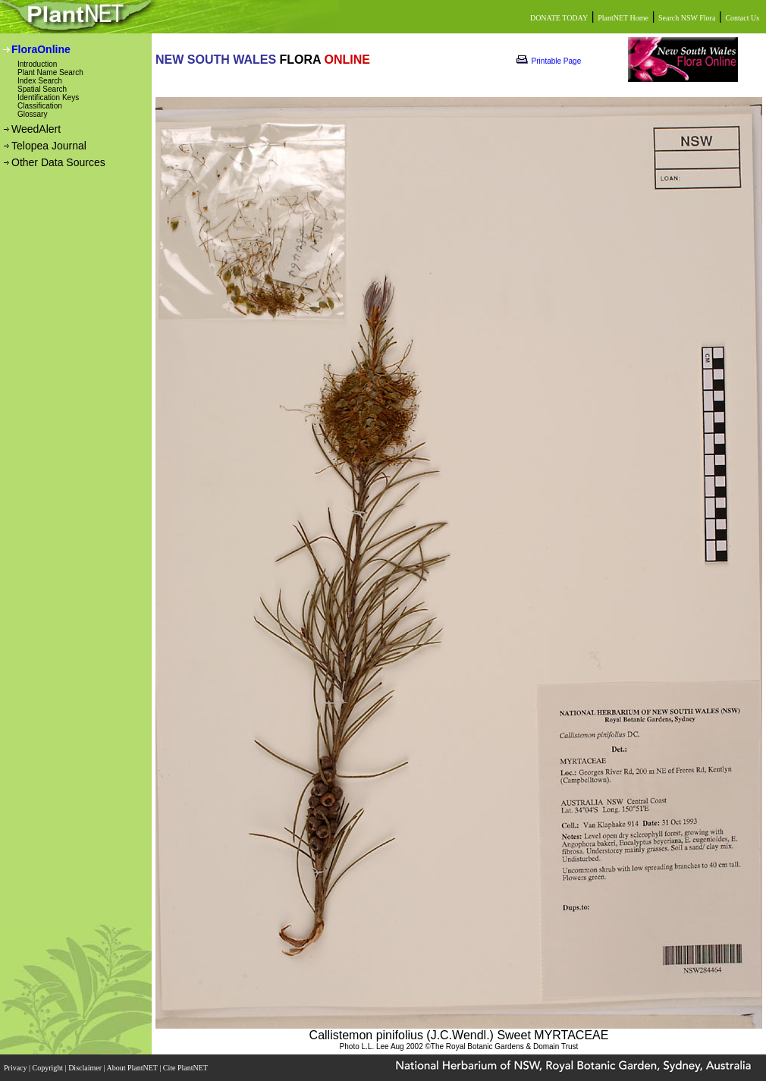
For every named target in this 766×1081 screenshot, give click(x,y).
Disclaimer (85, 1068)
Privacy (16, 1068)
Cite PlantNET (186, 1068)
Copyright (49, 1068)
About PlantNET (132, 1068)
